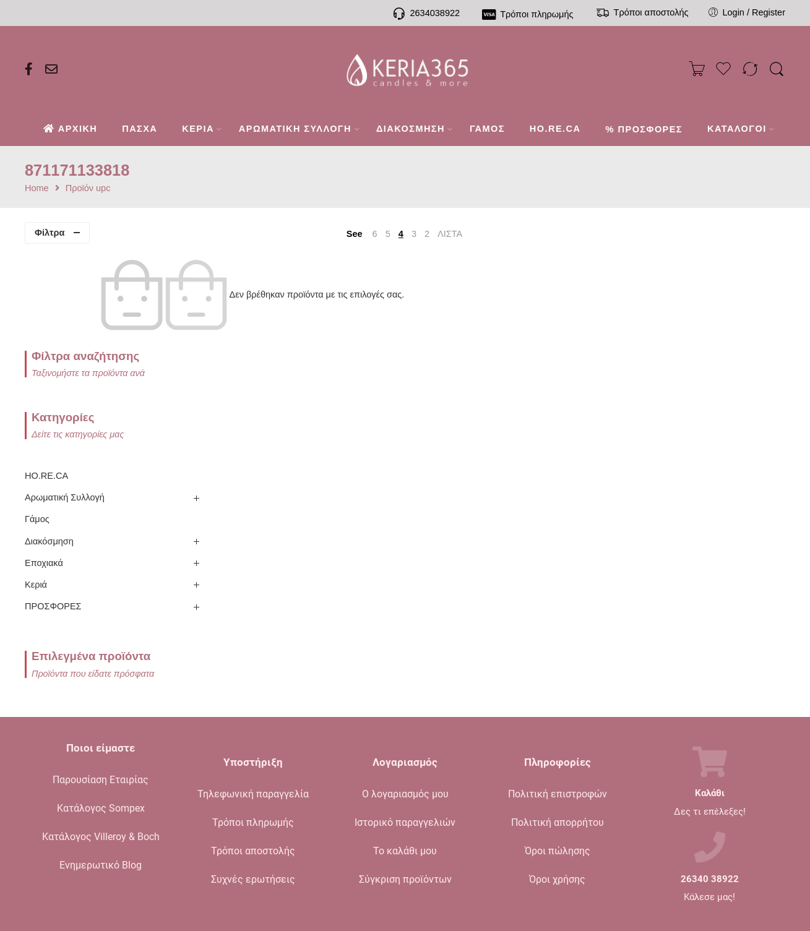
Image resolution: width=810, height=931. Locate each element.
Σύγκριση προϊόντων (405, 793)
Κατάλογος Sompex (101, 723)
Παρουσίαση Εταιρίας (101, 694)
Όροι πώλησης (557, 765)
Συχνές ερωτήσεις (253, 793)
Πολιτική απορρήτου (557, 736)
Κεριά (36, 499)
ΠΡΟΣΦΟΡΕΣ (53, 521)
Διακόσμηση (49, 455)
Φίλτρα (49, 233)
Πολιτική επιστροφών (557, 708)
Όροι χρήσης (557, 793)
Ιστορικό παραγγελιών (405, 736)
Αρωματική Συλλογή (65, 412)
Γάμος (37, 434)
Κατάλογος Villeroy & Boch (101, 751)
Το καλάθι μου (405, 765)
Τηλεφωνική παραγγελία (253, 708)
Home (37, 188)
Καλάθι (710, 708)
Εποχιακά (44, 477)
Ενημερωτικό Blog (100, 780)
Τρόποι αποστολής (253, 765)
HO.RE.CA (46, 390)
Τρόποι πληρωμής (253, 736)
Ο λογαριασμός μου (405, 708)
